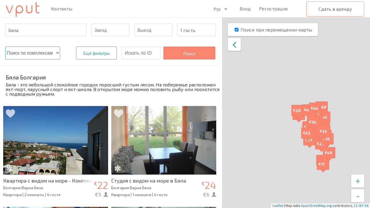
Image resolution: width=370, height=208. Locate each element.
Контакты (61, 8)
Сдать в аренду (335, 9)
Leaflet (277, 205)
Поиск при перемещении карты (276, 29)
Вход (245, 8)
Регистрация (273, 8)
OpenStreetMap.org (316, 205)
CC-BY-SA (361, 205)
